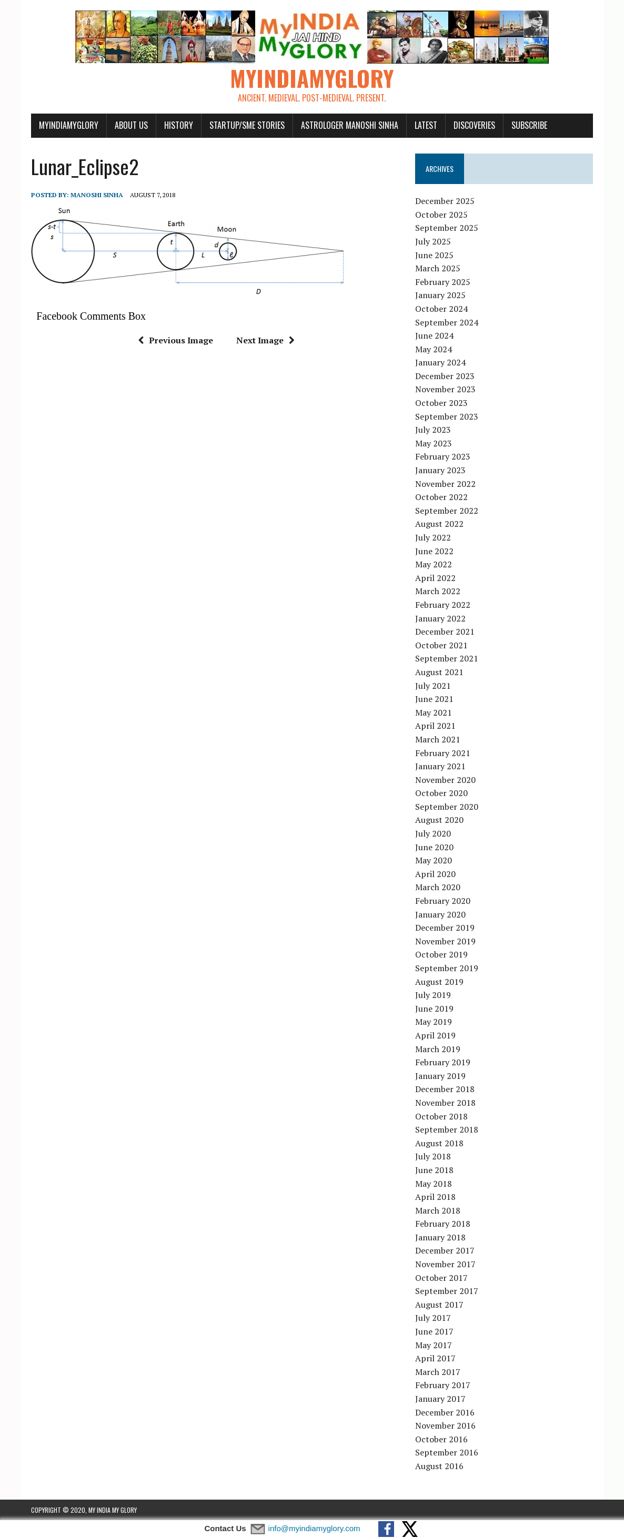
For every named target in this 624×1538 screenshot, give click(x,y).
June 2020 (434, 847)
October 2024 (441, 308)
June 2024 (434, 335)
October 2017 (441, 1278)
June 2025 (434, 255)
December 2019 (445, 927)
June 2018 (434, 1170)
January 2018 (440, 1237)
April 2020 (435, 874)
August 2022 (439, 523)
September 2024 (446, 322)
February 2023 (442, 456)
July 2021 (433, 685)
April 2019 (435, 1035)
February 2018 (442, 1223)
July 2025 (433, 241)
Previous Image (175, 340)
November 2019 (445, 941)
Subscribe (529, 125)
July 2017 (433, 1317)
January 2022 (440, 618)
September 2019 (446, 968)
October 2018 (441, 1116)
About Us (131, 125)
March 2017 (437, 1372)
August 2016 (439, 1466)
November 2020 (445, 780)
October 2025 (441, 214)
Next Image (265, 340)
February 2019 (442, 1062)
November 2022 (445, 484)
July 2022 (433, 537)
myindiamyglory (68, 125)
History (178, 125)
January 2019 (440, 1076)
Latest (426, 125)
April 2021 (435, 725)
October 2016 (441, 1439)
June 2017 (434, 1331)
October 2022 (441, 497)
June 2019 (434, 1008)
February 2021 (442, 753)
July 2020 (433, 833)
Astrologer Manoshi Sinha (349, 125)
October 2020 (441, 793)
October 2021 (441, 645)
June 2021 (434, 699)
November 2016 (445, 1425)
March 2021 (437, 739)
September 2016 (446, 1452)
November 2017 (445, 1264)
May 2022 (433, 564)
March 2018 (437, 1210)
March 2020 (437, 887)
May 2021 (433, 712)
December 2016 (445, 1412)
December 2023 (445, 376)
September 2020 (446, 806)
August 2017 (439, 1304)
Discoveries (474, 125)
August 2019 (439, 981)
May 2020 (433, 860)
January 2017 (440, 1398)
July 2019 (433, 995)
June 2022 (434, 551)
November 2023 (445, 389)
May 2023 (433, 443)
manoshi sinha (97, 195)
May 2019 (433, 1021)
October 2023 (441, 403)
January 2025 (440, 295)
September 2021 (446, 658)
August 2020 (439, 820)
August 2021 (439, 672)
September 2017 (446, 1291)
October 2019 (441, 954)
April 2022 (435, 578)
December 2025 (445, 201)
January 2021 (440, 766)
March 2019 (437, 1049)
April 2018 (435, 1197)
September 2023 (446, 416)
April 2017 (435, 1358)
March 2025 (437, 268)
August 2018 (439, 1143)
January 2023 (440, 470)
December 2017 (445, 1250)
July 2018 (433, 1156)
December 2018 (445, 1089)
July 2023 (433, 429)
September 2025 (446, 227)
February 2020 (442, 900)
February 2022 (442, 604)
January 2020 (440, 914)
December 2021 (445, 631)
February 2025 (442, 282)
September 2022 (446, 510)
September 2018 (446, 1129)
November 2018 (445, 1102)
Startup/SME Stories (247, 125)
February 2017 (442, 1385)
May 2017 (433, 1345)
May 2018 (433, 1183)
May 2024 (433, 349)
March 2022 (437, 591)
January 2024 (440, 362)
